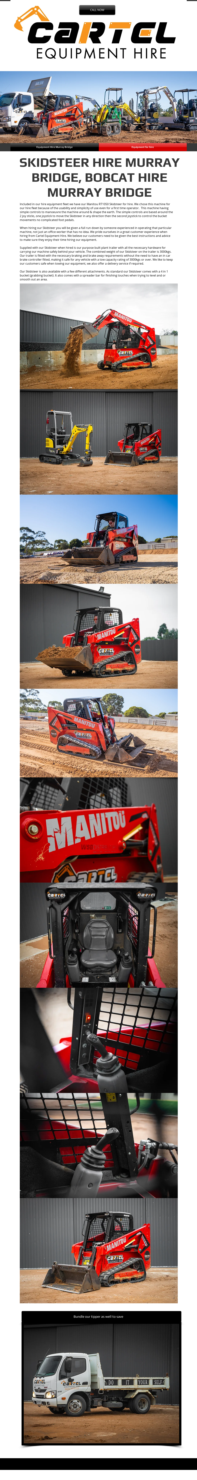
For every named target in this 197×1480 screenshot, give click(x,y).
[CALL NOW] (97, 10)
